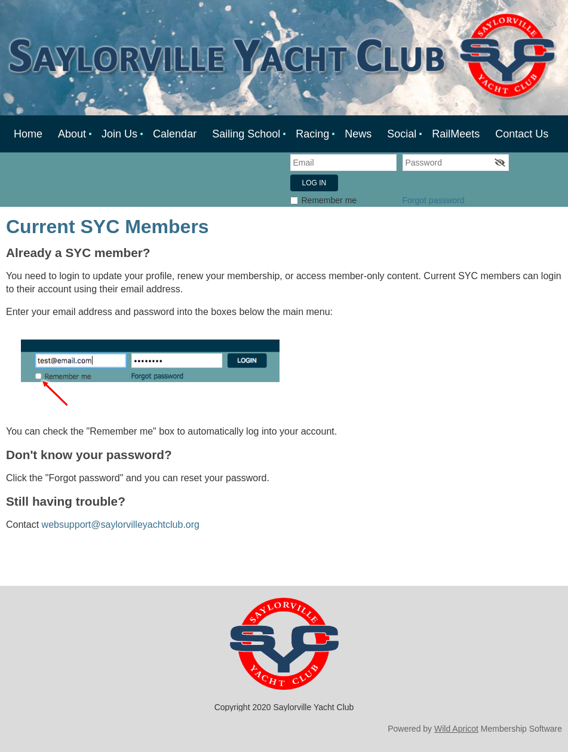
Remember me (329, 200)
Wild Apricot (456, 728)
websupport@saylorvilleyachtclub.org (122, 524)
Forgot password (434, 200)
